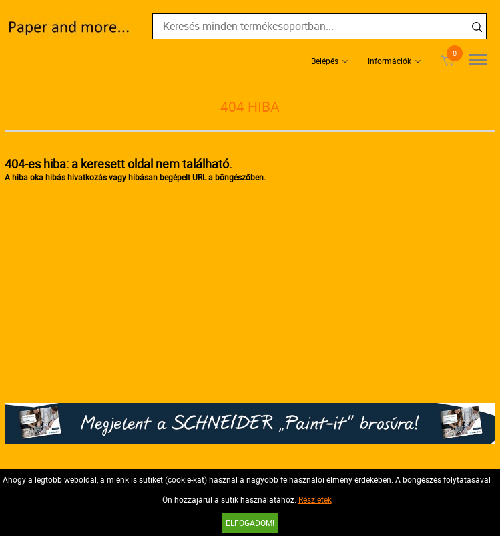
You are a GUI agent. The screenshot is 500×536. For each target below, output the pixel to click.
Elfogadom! (250, 522)
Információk (389, 60)
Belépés (324, 60)
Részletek (315, 499)
